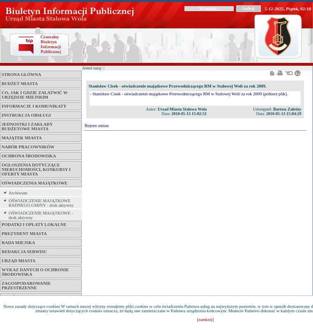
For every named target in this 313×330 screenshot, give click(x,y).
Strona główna (21, 74)
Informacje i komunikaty (34, 106)
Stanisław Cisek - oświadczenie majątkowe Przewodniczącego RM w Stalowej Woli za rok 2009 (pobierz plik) (189, 94)
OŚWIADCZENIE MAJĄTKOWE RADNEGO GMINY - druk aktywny (41, 203)
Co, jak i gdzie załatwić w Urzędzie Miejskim (34, 94)
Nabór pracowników (28, 147)
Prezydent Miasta (24, 233)
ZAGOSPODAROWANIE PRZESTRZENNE (26, 285)
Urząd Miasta (18, 260)
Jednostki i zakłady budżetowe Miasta (27, 126)
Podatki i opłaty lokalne (34, 224)
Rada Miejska (18, 242)
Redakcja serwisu (24, 251)
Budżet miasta (20, 83)
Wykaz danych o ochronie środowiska (35, 272)
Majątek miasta (22, 138)
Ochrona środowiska (29, 156)
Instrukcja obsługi (26, 115)
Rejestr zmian (97, 125)
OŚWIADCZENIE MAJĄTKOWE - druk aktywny (41, 215)
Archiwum (18, 193)
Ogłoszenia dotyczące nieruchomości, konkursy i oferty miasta (36, 169)
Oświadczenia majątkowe (34, 183)
